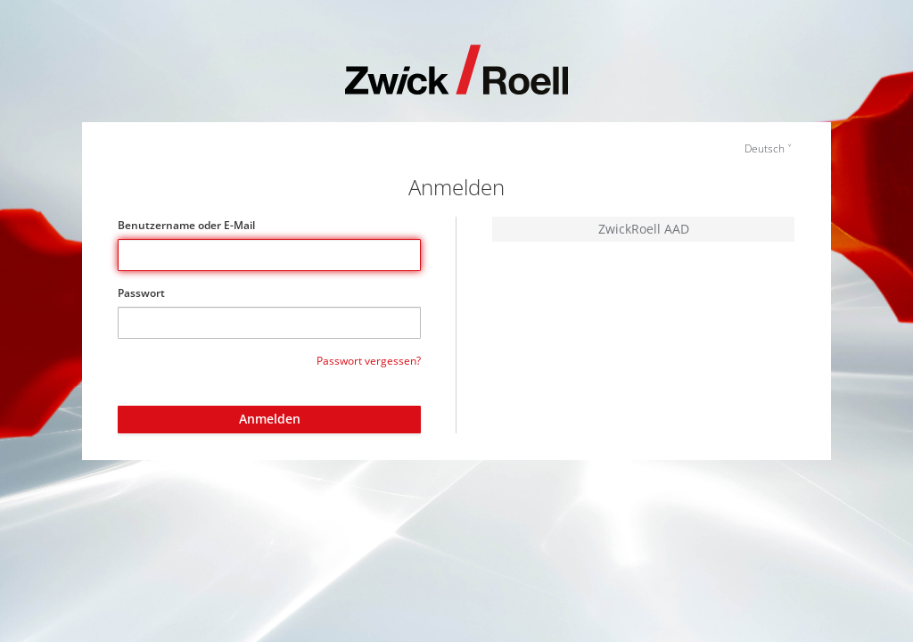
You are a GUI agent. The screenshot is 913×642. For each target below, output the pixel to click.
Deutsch (764, 148)
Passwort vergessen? (369, 360)
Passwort (141, 292)
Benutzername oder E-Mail (186, 225)
